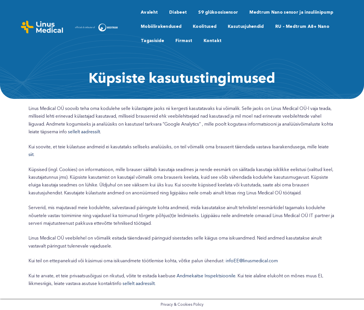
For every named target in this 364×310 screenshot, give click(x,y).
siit (31, 155)
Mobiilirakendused (161, 27)
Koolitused (204, 27)
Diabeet (178, 13)
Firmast (183, 41)
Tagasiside (152, 41)
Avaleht (149, 13)
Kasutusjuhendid (246, 27)
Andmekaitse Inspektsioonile (206, 276)
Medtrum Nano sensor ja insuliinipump (291, 13)
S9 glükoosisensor (218, 13)
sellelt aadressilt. (139, 284)
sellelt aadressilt (84, 132)
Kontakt (213, 41)
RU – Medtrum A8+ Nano (302, 27)
